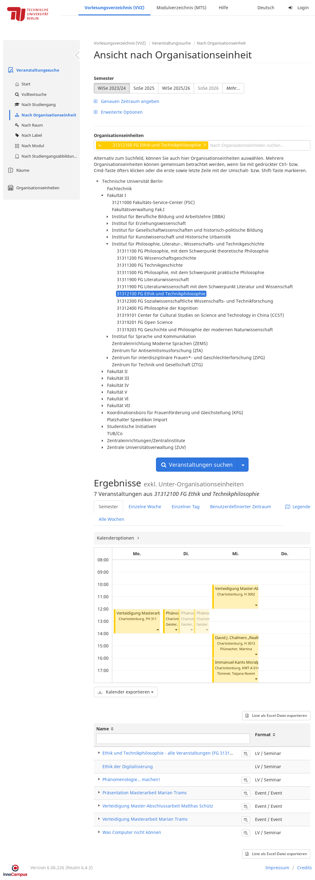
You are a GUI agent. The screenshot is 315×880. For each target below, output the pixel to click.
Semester (104, 78)
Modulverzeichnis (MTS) (181, 7)
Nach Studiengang (34, 104)
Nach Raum (28, 125)
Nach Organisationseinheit (44, 115)
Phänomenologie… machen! (131, 779)
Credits (304, 867)
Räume (17, 170)
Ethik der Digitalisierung (127, 766)
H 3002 (249, 594)
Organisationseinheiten (32, 188)
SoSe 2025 (144, 88)
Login (298, 7)
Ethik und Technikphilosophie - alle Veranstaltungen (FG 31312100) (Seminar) (182, 753)
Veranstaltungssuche (32, 70)
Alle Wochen (111, 519)
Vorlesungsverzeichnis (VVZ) (114, 7)
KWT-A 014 (250, 668)
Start (21, 84)
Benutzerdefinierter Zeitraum (240, 506)
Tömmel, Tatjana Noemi (236, 673)
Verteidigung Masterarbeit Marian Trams (154, 613)
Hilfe (223, 7)
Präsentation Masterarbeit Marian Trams (144, 793)
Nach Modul (28, 145)
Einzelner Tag (186, 506)
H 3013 (249, 643)
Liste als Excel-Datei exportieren (276, 715)
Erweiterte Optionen (118, 112)
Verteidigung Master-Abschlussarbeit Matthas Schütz (157, 806)
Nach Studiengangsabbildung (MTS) (46, 156)
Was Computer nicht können (131, 832)
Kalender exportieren (126, 692)
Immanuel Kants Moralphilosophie (246, 662)
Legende (297, 506)
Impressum (277, 867)
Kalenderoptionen (116, 538)
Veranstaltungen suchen (197, 464)
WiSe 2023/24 (112, 88)
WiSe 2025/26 (176, 88)
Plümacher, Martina (236, 648)
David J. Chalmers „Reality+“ (240, 637)
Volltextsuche (29, 94)
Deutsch (265, 7)
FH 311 (151, 618)
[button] (157, 629)
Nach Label (27, 135)
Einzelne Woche (145, 506)
